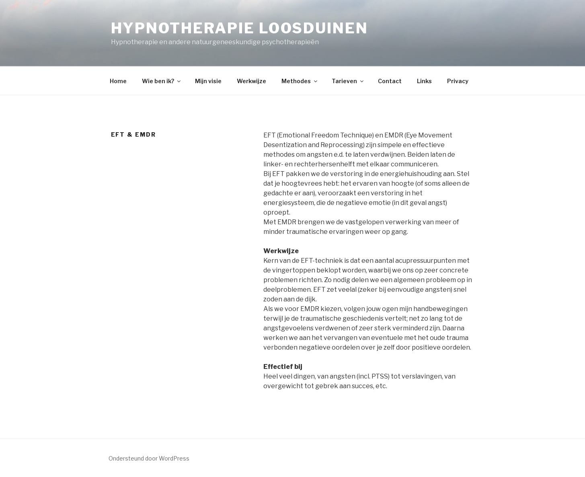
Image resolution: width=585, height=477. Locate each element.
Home (118, 81)
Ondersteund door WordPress (149, 458)
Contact (390, 81)
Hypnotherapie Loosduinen (239, 28)
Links (424, 81)
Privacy (457, 81)
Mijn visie (208, 81)
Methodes (299, 81)
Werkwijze (251, 81)
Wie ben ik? (162, 81)
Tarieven (348, 81)
